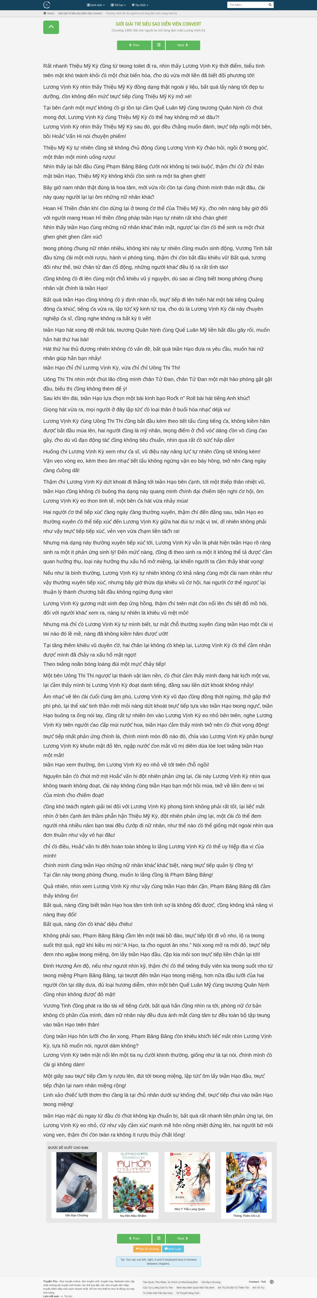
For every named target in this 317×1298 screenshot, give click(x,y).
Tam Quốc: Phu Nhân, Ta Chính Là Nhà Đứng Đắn (170, 1282)
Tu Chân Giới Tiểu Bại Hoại (158, 1293)
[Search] (270, 5)
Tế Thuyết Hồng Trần (187, 1293)
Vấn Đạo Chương (210, 1282)
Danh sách (96, 5)
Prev (134, 45)
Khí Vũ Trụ (258, 1287)
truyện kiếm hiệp (52, 1288)
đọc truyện (88, 1281)
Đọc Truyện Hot (63, 4)
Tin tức (68, 1296)
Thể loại (118, 5)
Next (183, 45)
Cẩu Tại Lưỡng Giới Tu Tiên (158, 1287)
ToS (263, 1281)
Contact (254, 1281)
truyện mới (67, 1285)
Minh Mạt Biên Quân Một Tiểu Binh (196, 1287)
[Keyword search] (247, 5)
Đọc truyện (66, 1281)
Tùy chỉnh (140, 5)
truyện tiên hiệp (120, 1285)
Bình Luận (173, 1249)
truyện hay (107, 1281)
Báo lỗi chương (147, 1249)
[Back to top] (272, 1282)
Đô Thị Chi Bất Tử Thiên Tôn (233, 1287)
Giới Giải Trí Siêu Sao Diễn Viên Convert (158, 24)
